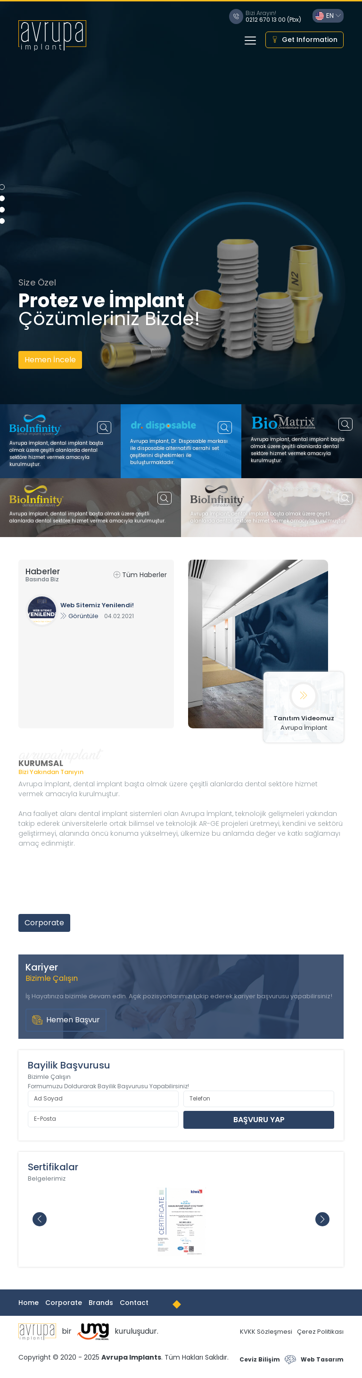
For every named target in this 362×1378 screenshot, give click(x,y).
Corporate (44, 922)
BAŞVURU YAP (259, 1119)
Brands (101, 1302)
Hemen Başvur (66, 1020)
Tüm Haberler (140, 575)
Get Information (304, 40)
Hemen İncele (50, 359)
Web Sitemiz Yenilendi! (97, 605)
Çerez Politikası (320, 1331)
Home (28, 1302)
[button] (322, 1219)
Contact (134, 1302)
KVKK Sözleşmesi (266, 1331)
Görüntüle (79, 616)
